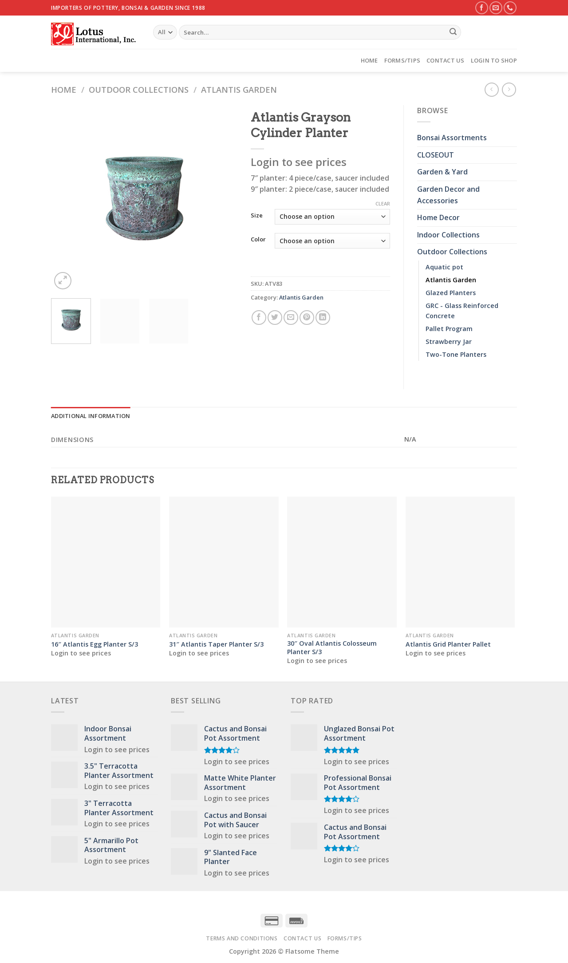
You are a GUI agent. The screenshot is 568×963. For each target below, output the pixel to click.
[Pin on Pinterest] (307, 317)
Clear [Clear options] (382, 204)
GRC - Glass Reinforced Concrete (462, 310)
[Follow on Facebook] (481, 7)
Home (369, 60)
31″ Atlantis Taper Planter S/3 (216, 644)
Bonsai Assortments (452, 137)
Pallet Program (449, 328)
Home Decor (438, 217)
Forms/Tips (402, 60)
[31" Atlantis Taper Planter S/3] (224, 562)
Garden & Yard (442, 172)
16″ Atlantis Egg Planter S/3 (94, 644)
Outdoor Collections (139, 89)
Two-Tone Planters (456, 354)
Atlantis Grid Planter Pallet (448, 644)
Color (258, 240)
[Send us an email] (495, 7)
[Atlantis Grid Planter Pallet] (460, 562)
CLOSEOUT (435, 155)
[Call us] (510, 7)
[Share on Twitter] (275, 317)
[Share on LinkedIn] (323, 317)
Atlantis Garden (239, 89)
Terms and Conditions (241, 938)
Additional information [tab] (90, 416)
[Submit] (453, 32)
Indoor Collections (448, 235)
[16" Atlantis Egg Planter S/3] (106, 562)
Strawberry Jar (449, 341)
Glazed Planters (451, 292)
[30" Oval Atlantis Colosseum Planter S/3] (342, 562)
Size (257, 216)
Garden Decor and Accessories (448, 194)
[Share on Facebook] (259, 317)
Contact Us (445, 60)
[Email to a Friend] (291, 317)
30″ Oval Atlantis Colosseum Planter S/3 (332, 647)
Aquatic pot (444, 267)
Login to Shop (494, 60)
